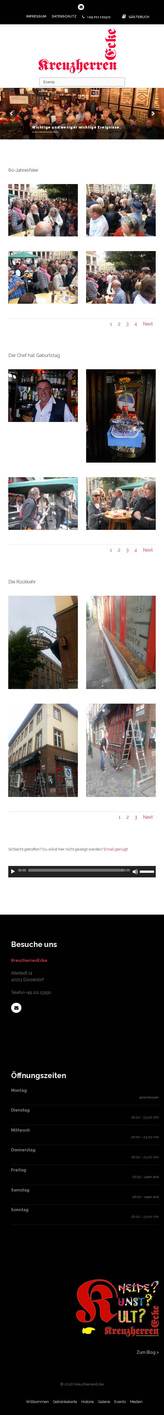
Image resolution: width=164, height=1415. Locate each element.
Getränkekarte (65, 1402)
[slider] (75, 870)
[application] (82, 871)
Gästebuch (134, 17)
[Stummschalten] (135, 872)
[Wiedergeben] (13, 872)
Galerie (104, 1402)
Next (148, 324)
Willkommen (37, 1402)
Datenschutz (64, 16)
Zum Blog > (148, 1352)
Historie (87, 1402)
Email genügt (115, 849)
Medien (136, 1402)
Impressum (36, 16)
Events (120, 1402)
